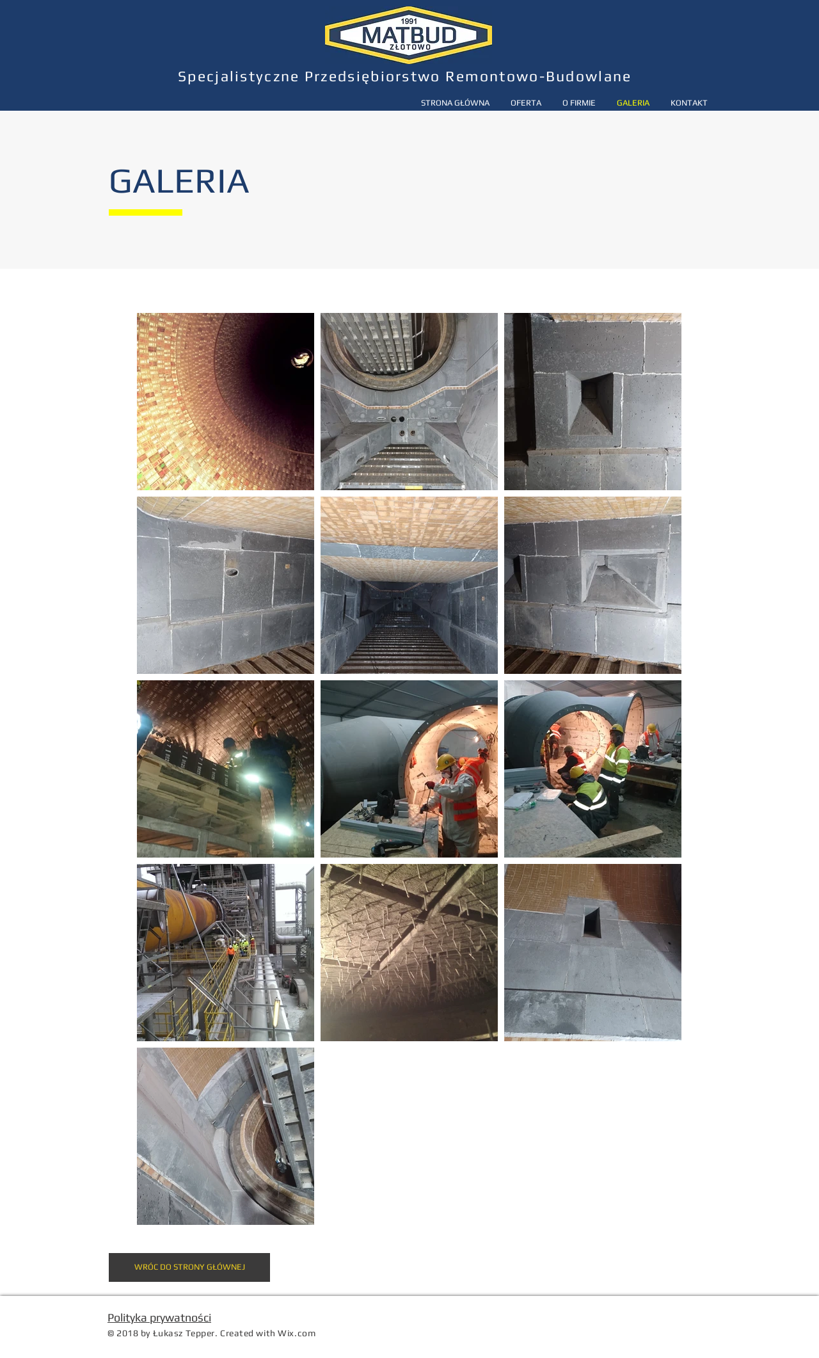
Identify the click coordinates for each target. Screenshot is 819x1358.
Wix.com (296, 1333)
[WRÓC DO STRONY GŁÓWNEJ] (189, 1267)
